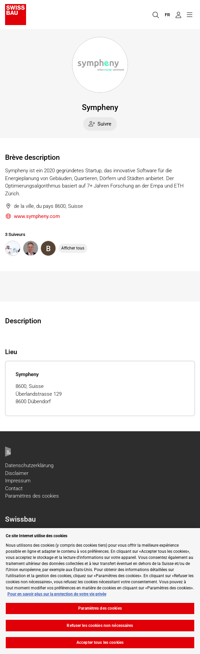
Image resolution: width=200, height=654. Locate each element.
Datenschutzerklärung (29, 465)
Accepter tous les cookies (100, 642)
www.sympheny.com (32, 216)
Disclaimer (16, 473)
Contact (14, 488)
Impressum (17, 481)
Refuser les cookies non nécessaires (100, 625)
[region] (100, 591)
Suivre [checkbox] (100, 124)
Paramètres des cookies (32, 496)
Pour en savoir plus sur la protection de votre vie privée (56, 594)
